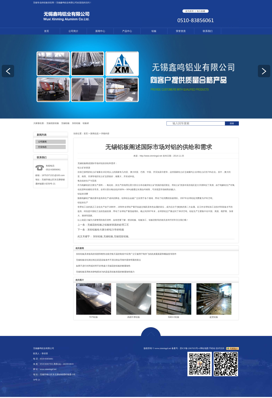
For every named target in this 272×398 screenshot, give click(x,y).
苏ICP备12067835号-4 (190, 348)
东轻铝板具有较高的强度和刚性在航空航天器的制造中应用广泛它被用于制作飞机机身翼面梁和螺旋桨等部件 (126, 254)
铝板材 (86, 123)
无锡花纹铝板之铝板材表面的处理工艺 (108, 224)
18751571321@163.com (53, 175)
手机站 (212, 348)
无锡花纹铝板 (52, 123)
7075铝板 (93, 317)
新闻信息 (94, 133)
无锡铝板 (65, 123)
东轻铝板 (76, 123)
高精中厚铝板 (133, 317)
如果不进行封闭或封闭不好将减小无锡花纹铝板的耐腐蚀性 (103, 266)
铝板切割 (153, 220)
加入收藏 (201, 11)
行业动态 (42, 147)
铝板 (46, 2)
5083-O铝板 (173, 317)
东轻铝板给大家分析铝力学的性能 (105, 229)
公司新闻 (42, 142)
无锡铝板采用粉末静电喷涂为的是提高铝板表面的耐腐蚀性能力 (105, 272)
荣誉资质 (181, 31)
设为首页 (189, 11)
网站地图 (204, 348)
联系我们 (208, 31)
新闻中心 (100, 31)
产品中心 (127, 31)
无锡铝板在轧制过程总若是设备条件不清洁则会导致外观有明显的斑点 (108, 260)
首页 (46, 31)
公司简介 (73, 31)
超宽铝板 (214, 317)
